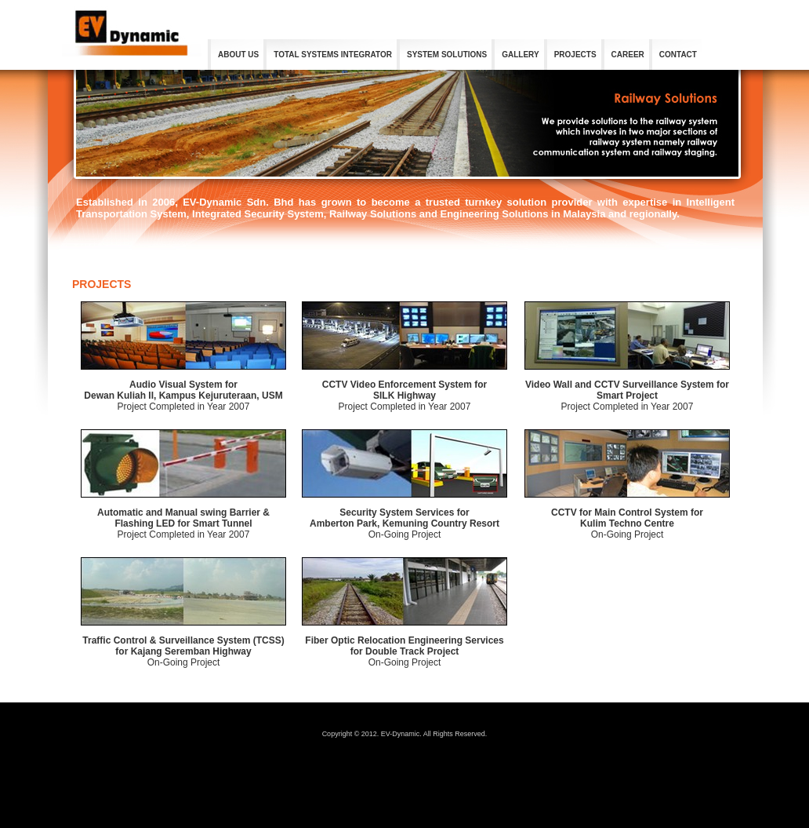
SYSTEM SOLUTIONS (447, 54)
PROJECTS (575, 54)
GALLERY (520, 54)
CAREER (627, 54)
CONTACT (678, 54)
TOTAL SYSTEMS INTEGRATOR (333, 54)
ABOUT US (238, 54)
